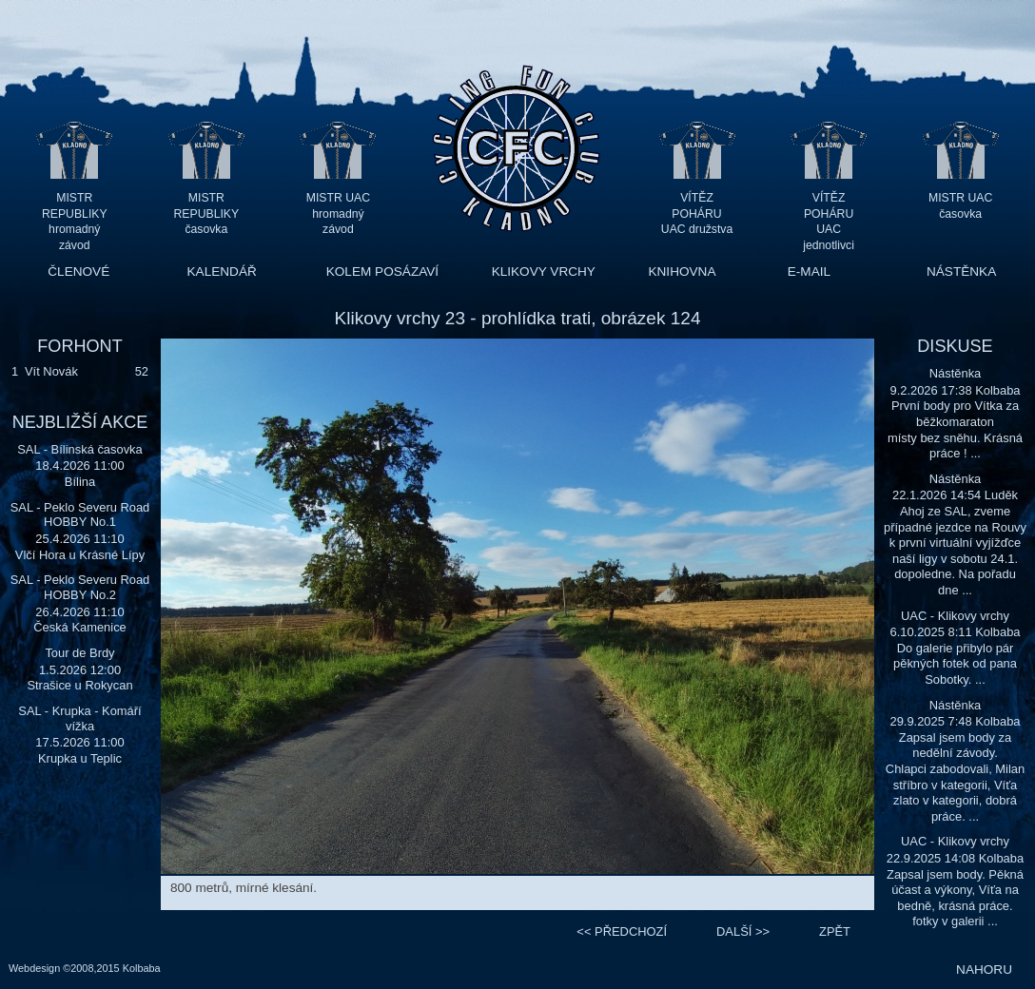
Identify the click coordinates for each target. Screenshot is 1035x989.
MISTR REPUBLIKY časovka (207, 213)
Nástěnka (955, 373)
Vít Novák (51, 371)
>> (743, 931)
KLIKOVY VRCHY (544, 271)
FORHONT (79, 346)
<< (621, 931)
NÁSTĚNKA (961, 271)
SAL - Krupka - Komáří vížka (79, 718)
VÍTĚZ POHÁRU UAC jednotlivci (828, 213)
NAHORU (984, 969)
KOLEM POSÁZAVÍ (382, 271)
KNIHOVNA (681, 271)
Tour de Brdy (79, 653)
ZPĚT (834, 931)
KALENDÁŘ (222, 271)
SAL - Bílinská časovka (80, 449)
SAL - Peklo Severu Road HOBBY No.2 (80, 587)
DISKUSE (954, 346)
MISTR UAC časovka (960, 206)
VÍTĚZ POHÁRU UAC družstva (696, 213)
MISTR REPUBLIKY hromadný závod (74, 213)
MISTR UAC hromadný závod (338, 213)
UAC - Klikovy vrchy (955, 616)
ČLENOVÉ (78, 271)
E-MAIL (809, 271)
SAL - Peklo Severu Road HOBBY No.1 (80, 515)
